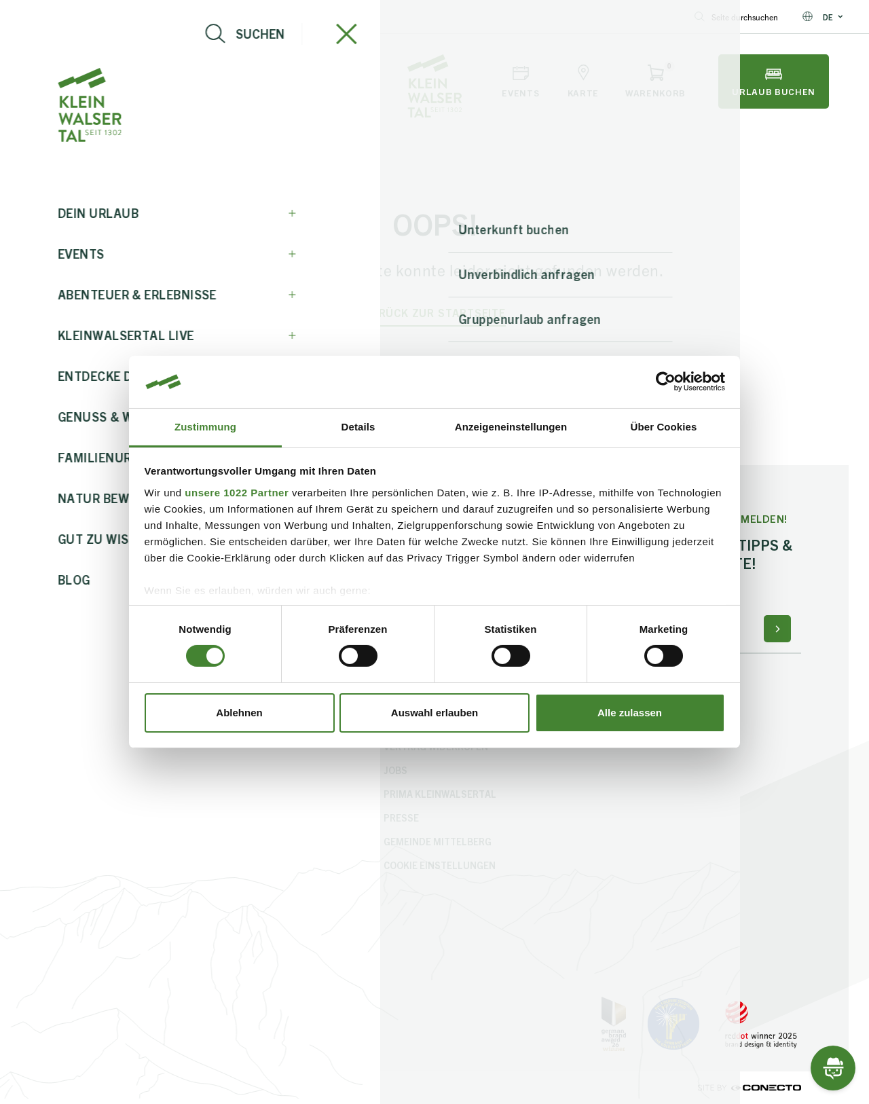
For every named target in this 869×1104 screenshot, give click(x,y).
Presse (401, 817)
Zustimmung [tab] (205, 427)
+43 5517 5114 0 (185, 16)
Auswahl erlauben (434, 712)
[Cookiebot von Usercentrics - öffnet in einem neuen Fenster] (665, 381)
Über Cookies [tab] (664, 427)
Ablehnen (239, 712)
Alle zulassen (629, 712)
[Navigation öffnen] (69, 81)
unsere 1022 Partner (237, 492)
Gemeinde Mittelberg (438, 841)
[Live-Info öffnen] (142, 81)
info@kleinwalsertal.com (72, 16)
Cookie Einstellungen (440, 865)
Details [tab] (358, 427)
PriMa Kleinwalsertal (440, 794)
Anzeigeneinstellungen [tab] (511, 427)
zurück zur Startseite (434, 312)
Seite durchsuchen (736, 17)
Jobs (395, 770)
